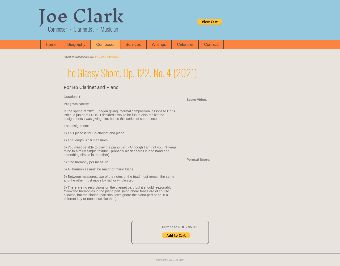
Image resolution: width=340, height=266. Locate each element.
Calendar (185, 44)
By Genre (100, 56)
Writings (159, 44)
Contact (211, 44)
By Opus (113, 56)
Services (133, 44)
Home (51, 44)
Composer (105, 44)
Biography (76, 44)
